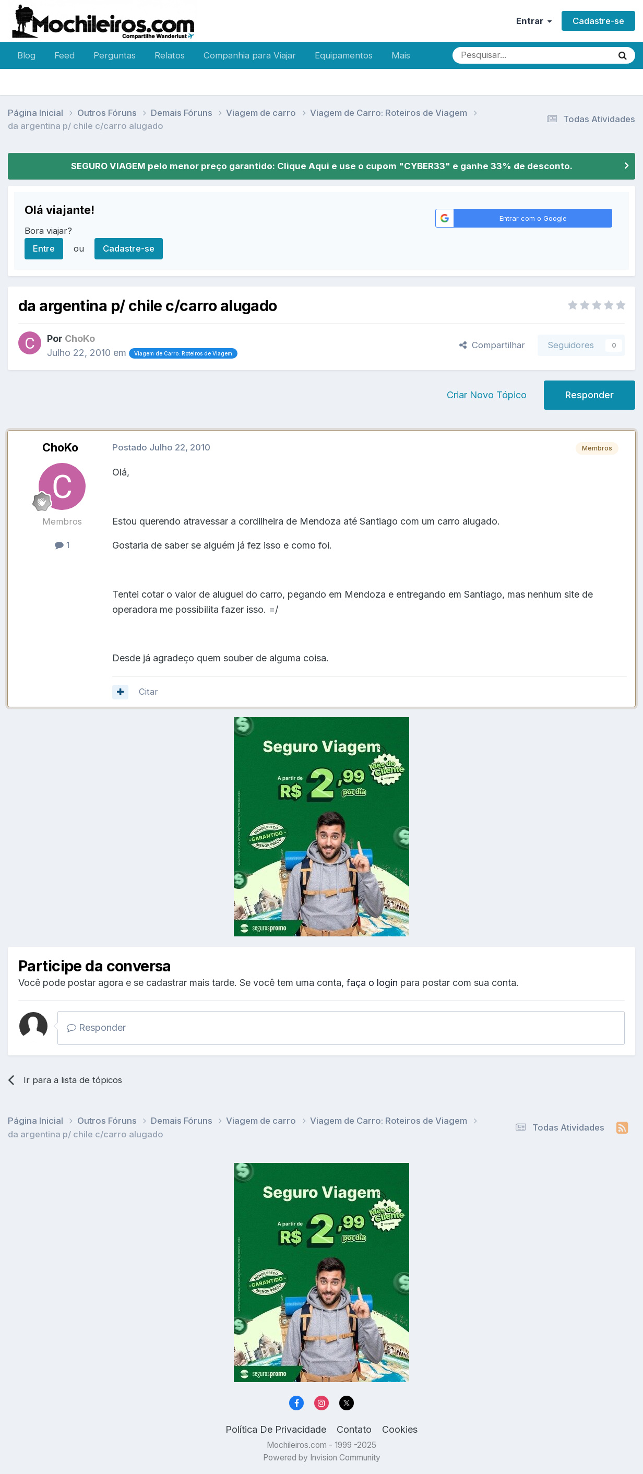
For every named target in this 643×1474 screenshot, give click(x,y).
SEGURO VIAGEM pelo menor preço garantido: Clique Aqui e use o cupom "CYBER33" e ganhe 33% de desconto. (322, 166)
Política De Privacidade (275, 1429)
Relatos (169, 55)
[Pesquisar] (498, 55)
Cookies (400, 1429)
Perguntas (114, 55)
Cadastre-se (598, 21)
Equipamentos (344, 55)
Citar (148, 691)
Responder (589, 394)
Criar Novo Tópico (487, 394)
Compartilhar (492, 345)
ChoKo (60, 447)
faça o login (372, 982)
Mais (400, 55)
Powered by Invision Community (321, 1458)
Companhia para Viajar (250, 55)
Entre (44, 248)
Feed (64, 55)
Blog (26, 55)
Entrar (534, 21)
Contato (354, 1429)
